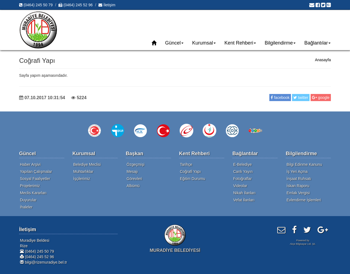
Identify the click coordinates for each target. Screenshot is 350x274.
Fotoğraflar (242, 178)
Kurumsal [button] (204, 43)
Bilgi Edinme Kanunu (304, 164)
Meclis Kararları (33, 193)
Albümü (133, 186)
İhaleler (26, 207)
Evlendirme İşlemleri (304, 200)
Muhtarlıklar (83, 171)
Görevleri (134, 178)
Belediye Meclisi (87, 164)
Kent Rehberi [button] (240, 43)
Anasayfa (323, 60)
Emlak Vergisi (298, 193)
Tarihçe (186, 164)
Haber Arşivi (30, 164)
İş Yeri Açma (297, 171)
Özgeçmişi (135, 164)
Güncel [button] (174, 43)
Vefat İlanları (244, 200)
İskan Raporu (298, 186)
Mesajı (132, 171)
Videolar (240, 186)
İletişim (106, 5)
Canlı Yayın (243, 171)
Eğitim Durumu (192, 178)
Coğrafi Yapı (190, 171)
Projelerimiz (30, 186)
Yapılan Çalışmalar (36, 171)
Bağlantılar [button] (317, 43)
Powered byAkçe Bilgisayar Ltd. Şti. (303, 242)
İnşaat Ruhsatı (299, 178)
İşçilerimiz (81, 178)
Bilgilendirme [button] (280, 43)
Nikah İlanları (244, 193)
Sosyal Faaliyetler (35, 178)
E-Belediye (242, 164)
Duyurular (28, 200)
